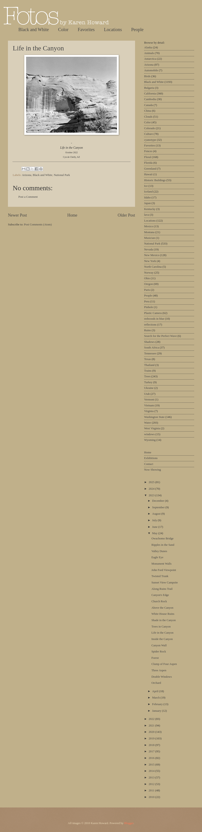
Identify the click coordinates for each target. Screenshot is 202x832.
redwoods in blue (154, 318)
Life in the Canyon (38, 48)
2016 (152, 758)
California (150, 93)
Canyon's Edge (160, 595)
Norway (148, 272)
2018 (152, 745)
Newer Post (17, 215)
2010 (152, 797)
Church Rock (159, 601)
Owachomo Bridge (162, 538)
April (155, 691)
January (157, 710)
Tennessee (150, 353)
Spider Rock (158, 651)
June (155, 526)
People (137, 29)
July (155, 520)
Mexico (148, 226)
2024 (152, 488)
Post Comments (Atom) (38, 224)
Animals (149, 53)
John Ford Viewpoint (163, 570)
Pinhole (148, 307)
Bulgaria (149, 87)
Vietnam (149, 405)
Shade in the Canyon (163, 620)
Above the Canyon (162, 607)
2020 (152, 731)
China (147, 110)
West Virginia (152, 428)
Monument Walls (161, 563)
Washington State (154, 417)
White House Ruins (162, 613)
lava (146, 214)
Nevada (148, 249)
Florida (148, 162)
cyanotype (150, 139)
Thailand (149, 365)
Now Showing (152, 469)
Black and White (33, 29)
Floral (147, 157)
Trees (147, 376)
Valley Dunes (159, 551)
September (158, 507)
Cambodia (150, 99)
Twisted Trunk (159, 576)
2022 (152, 719)
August (156, 513)
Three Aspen (158, 670)
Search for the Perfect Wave (160, 336)
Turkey (148, 382)
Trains (147, 370)
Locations (113, 29)
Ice (146, 186)
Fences (148, 151)
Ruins (147, 330)
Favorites (86, 29)
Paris (147, 289)
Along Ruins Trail (161, 588)
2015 (152, 764)
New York (150, 261)
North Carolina (153, 266)
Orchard (156, 682)
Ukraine (148, 388)
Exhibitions (151, 458)
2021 (152, 725)
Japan (147, 203)
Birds (147, 76)
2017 (152, 751)
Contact (148, 464)
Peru (147, 301)
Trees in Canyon (161, 626)
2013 (152, 777)
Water (147, 422)
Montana (149, 232)
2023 (152, 495)
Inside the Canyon (162, 639)
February (157, 704)
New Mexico (151, 255)
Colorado (149, 128)
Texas (147, 359)
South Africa (151, 347)
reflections (150, 324)
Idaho (147, 197)
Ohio (147, 278)
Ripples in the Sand (162, 544)
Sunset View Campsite (164, 582)
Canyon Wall (159, 645)
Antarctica (150, 58)
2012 (152, 784)
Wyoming (150, 440)
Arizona (26, 175)
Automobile (151, 70)
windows (149, 434)
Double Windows (161, 676)
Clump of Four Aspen (164, 664)
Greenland (150, 168)
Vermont (149, 399)
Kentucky (149, 209)
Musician (149, 237)
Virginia (149, 411)
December (158, 500)
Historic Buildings (155, 180)
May (155, 533)
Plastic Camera (153, 313)
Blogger (128, 823)
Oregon (148, 284)
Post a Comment (28, 196)
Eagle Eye (157, 557)
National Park (62, 175)
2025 (152, 482)
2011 (152, 790)
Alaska (148, 47)
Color (63, 29)
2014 (152, 771)
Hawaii (148, 174)
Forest (155, 657)
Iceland (148, 191)
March (156, 697)
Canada (148, 105)
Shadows (149, 341)
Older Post (126, 215)
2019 (152, 738)
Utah (147, 393)
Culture (148, 134)
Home (72, 215)
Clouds (148, 116)
